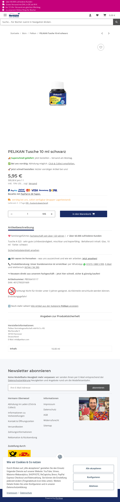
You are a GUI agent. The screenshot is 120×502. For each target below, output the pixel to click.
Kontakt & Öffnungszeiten (21, 421)
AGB (46, 414)
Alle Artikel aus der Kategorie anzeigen (54, 306)
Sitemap (48, 425)
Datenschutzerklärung (19, 380)
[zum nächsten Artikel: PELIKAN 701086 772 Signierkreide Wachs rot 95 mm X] (108, 33)
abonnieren (98, 387)
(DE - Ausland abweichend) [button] (37, 203)
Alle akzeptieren (92, 468)
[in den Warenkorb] (83, 214)
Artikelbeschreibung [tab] (21, 227)
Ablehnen (92, 486)
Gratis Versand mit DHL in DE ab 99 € (21, 4)
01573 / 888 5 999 (95, 264)
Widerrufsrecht (51, 420)
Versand (33, 183)
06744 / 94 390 (31, 267)
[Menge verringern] (11, 214)
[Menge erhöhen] (51, 214)
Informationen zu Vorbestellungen (17, 414)
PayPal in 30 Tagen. (31, 193)
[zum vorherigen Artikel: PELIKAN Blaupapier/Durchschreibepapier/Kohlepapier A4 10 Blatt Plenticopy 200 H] (102, 33)
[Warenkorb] (109, 15)
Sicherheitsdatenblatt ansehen (23, 250)
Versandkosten (15, 426)
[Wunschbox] (97, 15)
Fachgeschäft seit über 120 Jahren (47, 235)
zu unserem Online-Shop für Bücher (21, 10)
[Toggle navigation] (5, 14)
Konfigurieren (92, 477)
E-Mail (108, 264)
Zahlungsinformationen (20, 432)
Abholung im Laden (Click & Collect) (22, 406)
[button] (90, 15)
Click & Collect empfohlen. (62, 163)
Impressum (49, 404)
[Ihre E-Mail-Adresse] (47, 387)
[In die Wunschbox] (100, 47)
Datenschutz (50, 409)
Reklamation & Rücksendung (22, 437)
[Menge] (27, 214)
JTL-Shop (59, 498)
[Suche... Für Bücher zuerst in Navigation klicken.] (56, 22)
